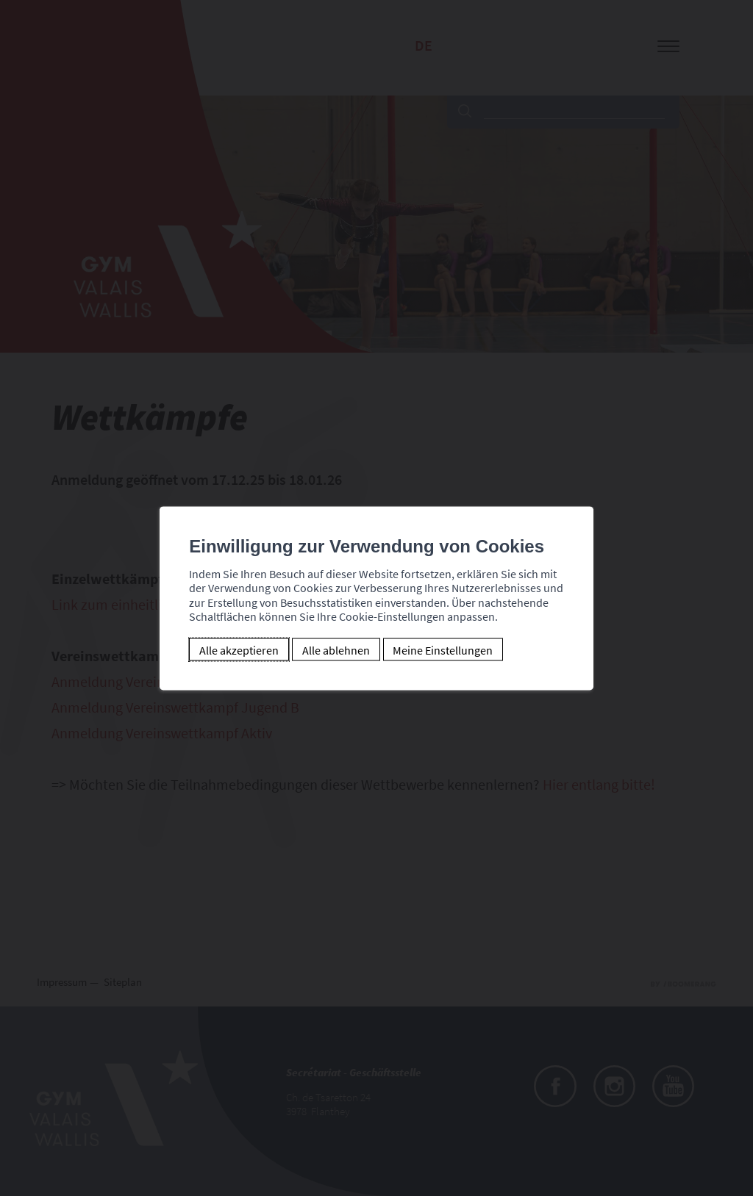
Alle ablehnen (326, 649)
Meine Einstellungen (434, 649)
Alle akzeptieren (230, 649)
